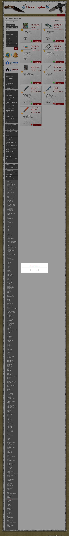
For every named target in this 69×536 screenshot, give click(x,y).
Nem (37, 270)
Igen (32, 270)
